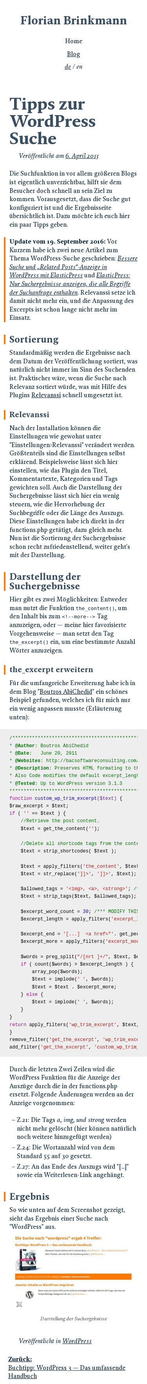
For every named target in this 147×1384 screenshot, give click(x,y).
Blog (73, 54)
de (68, 66)
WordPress (77, 1341)
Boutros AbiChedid (66, 691)
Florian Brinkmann (73, 20)
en (79, 66)
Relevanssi (46, 395)
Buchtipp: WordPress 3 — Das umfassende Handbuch (73, 1367)
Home (73, 41)
